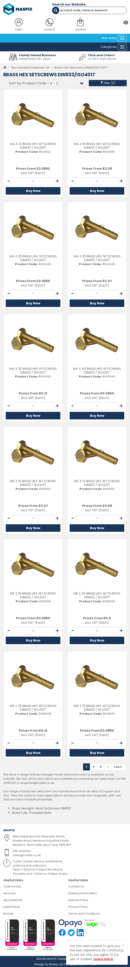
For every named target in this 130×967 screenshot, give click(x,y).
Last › (118, 767)
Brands (8, 913)
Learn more (103, 959)
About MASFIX (12, 900)
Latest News (11, 907)
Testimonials (12, 886)
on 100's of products (102, 59)
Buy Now (33, 191)
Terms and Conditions (84, 913)
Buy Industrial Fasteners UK (31, 67)
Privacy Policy (78, 907)
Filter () (107, 83)
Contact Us (76, 886)
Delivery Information (82, 893)
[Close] (124, 945)
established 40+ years (35, 59)
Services (9, 893)
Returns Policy (78, 900)
